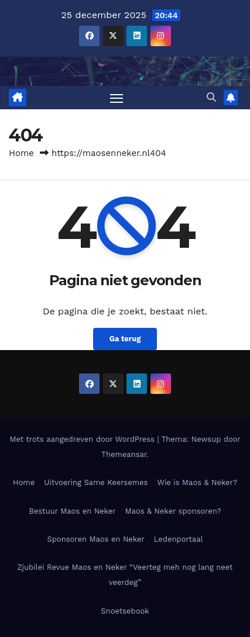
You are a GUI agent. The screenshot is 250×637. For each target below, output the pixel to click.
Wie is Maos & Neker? (197, 482)
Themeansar (123, 454)
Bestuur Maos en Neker (72, 511)
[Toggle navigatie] (116, 97)
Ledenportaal (178, 539)
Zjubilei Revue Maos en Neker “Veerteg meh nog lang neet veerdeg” (124, 575)
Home (21, 153)
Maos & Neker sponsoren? (173, 511)
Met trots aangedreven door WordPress (83, 439)
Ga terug (125, 338)
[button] (211, 97)
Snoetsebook (125, 611)
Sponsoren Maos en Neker (95, 539)
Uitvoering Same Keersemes (96, 482)
